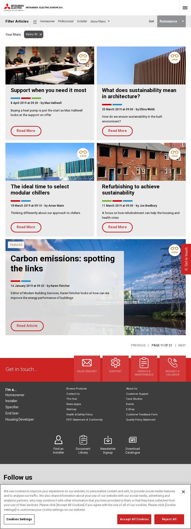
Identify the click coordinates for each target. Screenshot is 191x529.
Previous (138, 345)
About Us (131, 388)
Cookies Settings (19, 519)
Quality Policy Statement (140, 419)
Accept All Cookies (134, 519)
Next (182, 345)
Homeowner (14, 395)
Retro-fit (31, 34)
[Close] (183, 492)
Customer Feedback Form (142, 414)
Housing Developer (19, 419)
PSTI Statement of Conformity (84, 419)
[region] (95, 506)
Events (130, 404)
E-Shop (130, 409)
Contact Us (73, 393)
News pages (73, 404)
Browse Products (76, 388)
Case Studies (134, 398)
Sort (151, 21)
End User (12, 413)
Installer (11, 401)
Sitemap (71, 409)
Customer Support (137, 393)
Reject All (169, 519)
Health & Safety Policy (79, 414)
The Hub (71, 398)
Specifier (12, 407)
